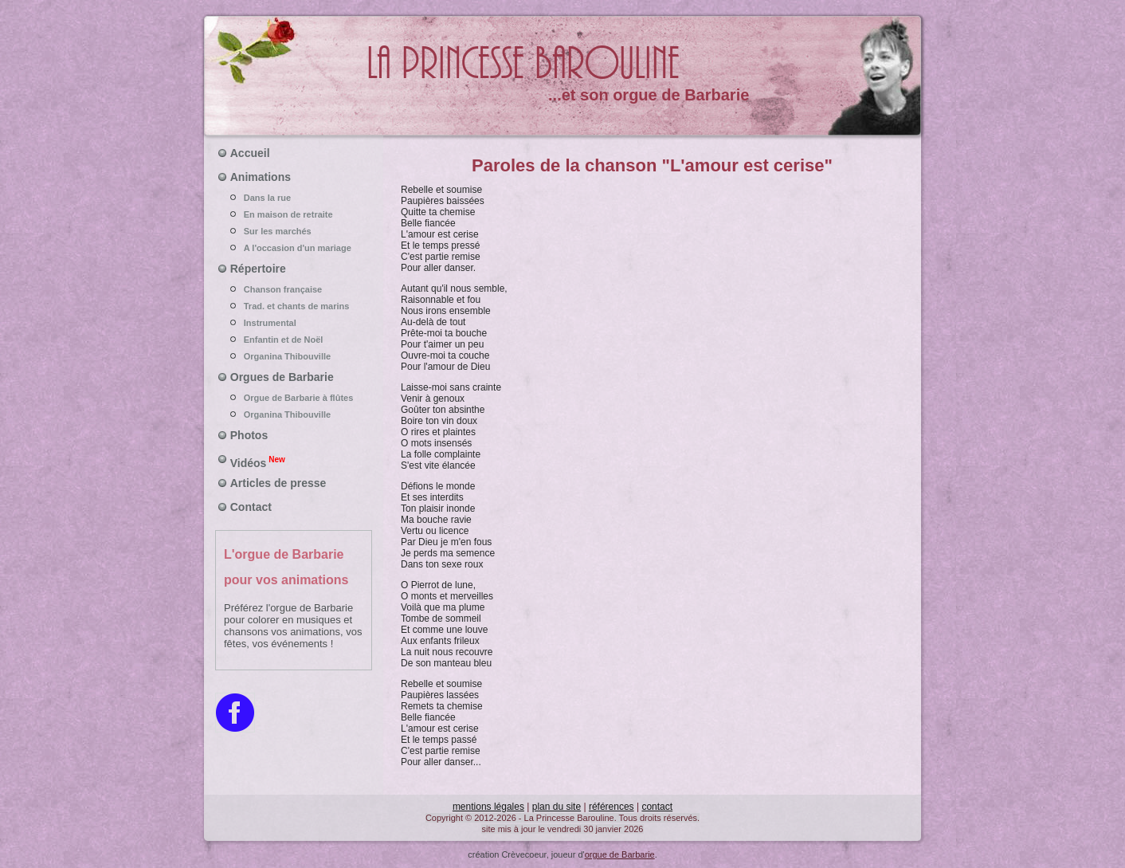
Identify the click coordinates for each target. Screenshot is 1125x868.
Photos (249, 435)
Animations (260, 177)
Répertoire (258, 268)
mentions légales (488, 806)
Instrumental (294, 323)
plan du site (556, 806)
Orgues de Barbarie (282, 377)
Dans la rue (294, 198)
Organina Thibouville (294, 356)
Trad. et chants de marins (294, 306)
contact (656, 806)
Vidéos (257, 461)
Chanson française (294, 289)
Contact (251, 507)
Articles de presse (278, 483)
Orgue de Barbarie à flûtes (294, 398)
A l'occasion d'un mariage (294, 248)
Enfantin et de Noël (294, 340)
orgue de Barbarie (620, 854)
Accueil (250, 153)
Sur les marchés (294, 231)
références (611, 806)
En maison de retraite (294, 214)
